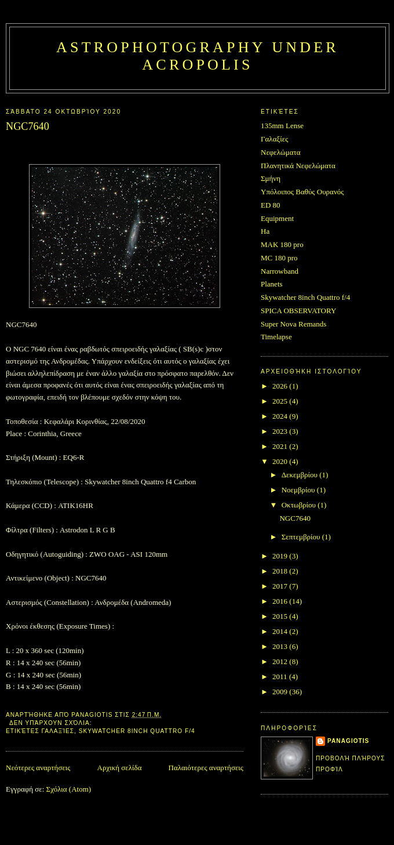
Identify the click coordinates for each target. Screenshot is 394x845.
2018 (280, 571)
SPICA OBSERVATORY (298, 310)
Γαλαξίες (58, 731)
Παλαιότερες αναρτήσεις (206, 767)
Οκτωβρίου (300, 505)
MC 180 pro (279, 257)
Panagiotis (348, 741)
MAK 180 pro (282, 244)
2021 (280, 446)
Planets (272, 284)
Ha (265, 231)
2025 (280, 401)
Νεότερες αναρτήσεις (38, 767)
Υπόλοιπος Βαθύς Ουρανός (302, 191)
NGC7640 (27, 126)
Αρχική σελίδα (119, 767)
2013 (280, 646)
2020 (280, 461)
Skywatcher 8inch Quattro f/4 (137, 731)
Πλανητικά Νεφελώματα (298, 165)
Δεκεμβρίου (301, 474)
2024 (280, 416)
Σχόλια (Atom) (69, 789)
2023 (280, 431)
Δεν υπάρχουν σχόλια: (51, 723)
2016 (280, 601)
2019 (280, 556)
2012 (280, 661)
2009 (280, 691)
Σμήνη (270, 178)
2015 (280, 616)
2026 (280, 386)
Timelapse (276, 336)
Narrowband (279, 271)
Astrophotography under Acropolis (197, 56)
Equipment (277, 218)
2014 (280, 631)
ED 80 (270, 205)
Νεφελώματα (281, 152)
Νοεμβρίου (299, 489)
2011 (280, 676)
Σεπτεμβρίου (302, 536)
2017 (280, 586)
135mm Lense (282, 125)
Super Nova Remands (293, 324)
